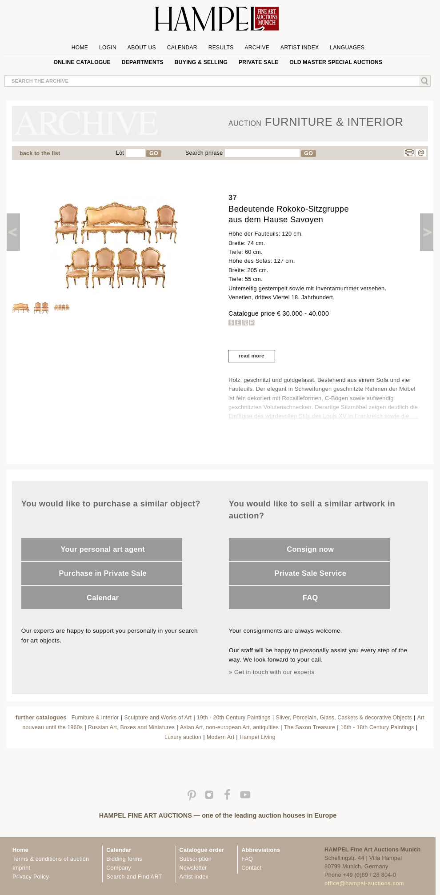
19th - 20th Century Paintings (234, 717)
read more (251, 355)
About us (142, 47)
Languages (347, 47)
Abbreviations (260, 850)
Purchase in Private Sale (103, 573)
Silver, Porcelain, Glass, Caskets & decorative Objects (344, 717)
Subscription (196, 859)
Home (80, 47)
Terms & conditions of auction (50, 859)
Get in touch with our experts (274, 672)
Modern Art (220, 737)
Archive (256, 47)
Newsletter (193, 868)
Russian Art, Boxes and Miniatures (131, 727)
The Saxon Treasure (309, 727)
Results (221, 47)
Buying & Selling (201, 62)
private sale (259, 62)
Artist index (194, 877)
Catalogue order (202, 850)
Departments (143, 62)
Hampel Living (258, 737)
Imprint (21, 868)
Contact (251, 868)
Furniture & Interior (95, 717)
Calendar (182, 47)
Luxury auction (182, 737)
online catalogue (82, 62)
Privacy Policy (30, 877)
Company (118, 868)
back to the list (40, 153)
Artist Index (299, 47)
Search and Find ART (134, 877)
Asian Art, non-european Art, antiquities (229, 727)
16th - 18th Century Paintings (377, 727)
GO (153, 153)
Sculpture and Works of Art (158, 717)
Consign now (310, 549)
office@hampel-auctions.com (364, 883)
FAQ (310, 598)
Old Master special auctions (335, 62)
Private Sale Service (310, 573)
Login (107, 47)
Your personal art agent (103, 549)
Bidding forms (124, 859)
